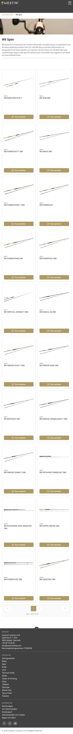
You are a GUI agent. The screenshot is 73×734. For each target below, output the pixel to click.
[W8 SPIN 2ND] (54, 82)
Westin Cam (7, 690)
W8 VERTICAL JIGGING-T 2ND (16, 312)
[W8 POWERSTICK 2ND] (19, 564)
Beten (4, 661)
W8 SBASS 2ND (45, 152)
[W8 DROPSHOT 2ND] (19, 403)
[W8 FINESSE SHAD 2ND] (54, 350)
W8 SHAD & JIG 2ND (47, 312)
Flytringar (5, 687)
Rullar (4, 667)
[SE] (10, 3)
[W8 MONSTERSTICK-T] (19, 82)
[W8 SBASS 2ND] (54, 136)
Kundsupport (7, 712)
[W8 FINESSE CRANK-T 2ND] (19, 457)
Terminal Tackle (8, 673)
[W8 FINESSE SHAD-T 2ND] (19, 350)
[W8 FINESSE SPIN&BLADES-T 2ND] (54, 403)
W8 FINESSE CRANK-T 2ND (15, 472)
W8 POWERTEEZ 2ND (48, 259)
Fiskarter (5, 696)
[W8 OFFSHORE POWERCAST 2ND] (54, 457)
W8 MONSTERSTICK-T (13, 98)
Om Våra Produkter (9, 709)
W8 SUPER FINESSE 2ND (49, 526)
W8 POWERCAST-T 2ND (13, 152)
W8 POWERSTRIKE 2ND (13, 259)
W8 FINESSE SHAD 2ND (49, 365)
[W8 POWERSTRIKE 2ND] (19, 243)
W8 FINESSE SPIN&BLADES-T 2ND (53, 419)
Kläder (4, 676)
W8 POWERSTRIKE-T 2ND (14, 205)
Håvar (4, 682)
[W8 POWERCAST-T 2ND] (19, 136)
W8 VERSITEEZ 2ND (47, 579)
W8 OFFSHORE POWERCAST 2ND (52, 472)
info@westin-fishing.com (11, 646)
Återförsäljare (7, 706)
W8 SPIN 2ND (44, 98)
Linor (4, 670)
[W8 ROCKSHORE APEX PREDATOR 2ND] (19, 510)
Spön (4, 664)
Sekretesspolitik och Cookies (13, 715)
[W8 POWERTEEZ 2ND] (54, 243)
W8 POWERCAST (46, 205)
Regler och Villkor (9, 718)
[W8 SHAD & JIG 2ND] (54, 296)
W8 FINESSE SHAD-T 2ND (14, 365)
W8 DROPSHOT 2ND (12, 419)
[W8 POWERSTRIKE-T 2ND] (19, 189)
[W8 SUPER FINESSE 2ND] (54, 510)
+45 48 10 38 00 (8, 643)
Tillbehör (5, 684)
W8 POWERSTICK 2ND (13, 579)
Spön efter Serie (7, 15)
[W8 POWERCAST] (54, 189)
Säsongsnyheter (8, 658)
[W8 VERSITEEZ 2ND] (54, 564)
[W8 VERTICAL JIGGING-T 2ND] (19, 296)
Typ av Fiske (7, 693)
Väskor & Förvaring (9, 679)
